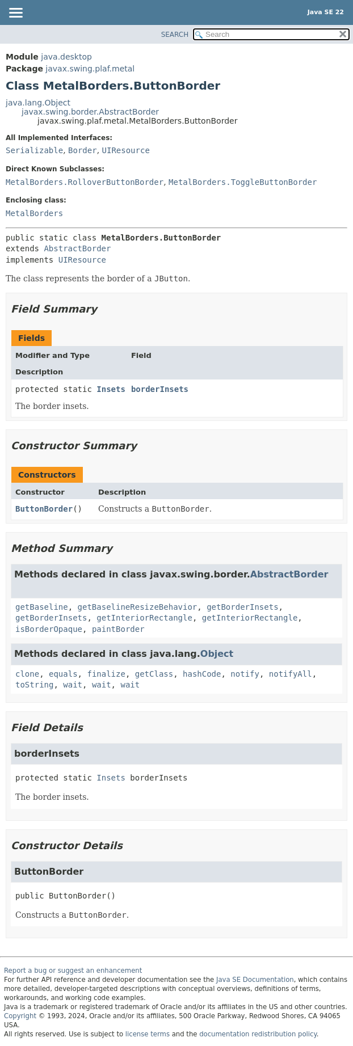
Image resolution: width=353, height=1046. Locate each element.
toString (34, 684)
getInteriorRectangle (144, 617)
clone (27, 673)
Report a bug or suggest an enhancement (73, 971)
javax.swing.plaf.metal (90, 68)
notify (244, 673)
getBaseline (41, 606)
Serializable (34, 150)
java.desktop (66, 56)
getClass (154, 673)
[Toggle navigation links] (15, 14)
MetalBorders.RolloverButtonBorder (84, 182)
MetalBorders (34, 213)
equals (63, 673)
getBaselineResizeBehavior (137, 606)
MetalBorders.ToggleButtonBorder (243, 182)
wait (72, 684)
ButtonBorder (44, 508)
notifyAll (290, 673)
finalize (106, 673)
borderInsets (159, 389)
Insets (110, 389)
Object (216, 653)
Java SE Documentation (255, 980)
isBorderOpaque (48, 629)
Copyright (20, 1016)
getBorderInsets (242, 606)
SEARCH (175, 35)
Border (82, 150)
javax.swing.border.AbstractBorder (90, 111)
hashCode (202, 673)
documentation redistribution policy (257, 1034)
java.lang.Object (38, 102)
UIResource (126, 150)
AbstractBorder (77, 248)
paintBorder (118, 629)
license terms (147, 1034)
